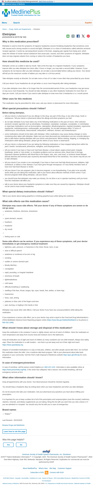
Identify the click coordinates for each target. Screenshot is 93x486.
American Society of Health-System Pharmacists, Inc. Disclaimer (46, 454)
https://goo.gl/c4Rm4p (71, 355)
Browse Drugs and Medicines (13, 425)
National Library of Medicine (15, 4)
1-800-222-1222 (49, 367)
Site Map (52, 468)
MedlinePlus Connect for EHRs (80, 478)
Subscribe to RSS (39, 472)
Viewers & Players (47, 478)
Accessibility (25, 478)
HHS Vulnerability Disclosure (62, 478)
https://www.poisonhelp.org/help (14, 370)
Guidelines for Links (35, 478)
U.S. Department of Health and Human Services (59, 483)
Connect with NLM (57, 472)
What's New (43, 468)
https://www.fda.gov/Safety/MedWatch (61, 320)
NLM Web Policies (8, 478)
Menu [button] (6, 23)
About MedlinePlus (30, 468)
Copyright (18, 478)
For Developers (46, 481)
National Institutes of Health (82, 483)
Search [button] (18, 23)
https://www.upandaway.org (12, 345)
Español (88, 23)
